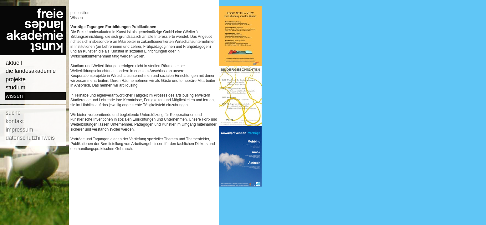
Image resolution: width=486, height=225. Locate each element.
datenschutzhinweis (30, 138)
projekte (16, 79)
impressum (19, 130)
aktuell (14, 63)
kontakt (15, 121)
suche (13, 113)
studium (15, 87)
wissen (14, 96)
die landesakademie (31, 71)
